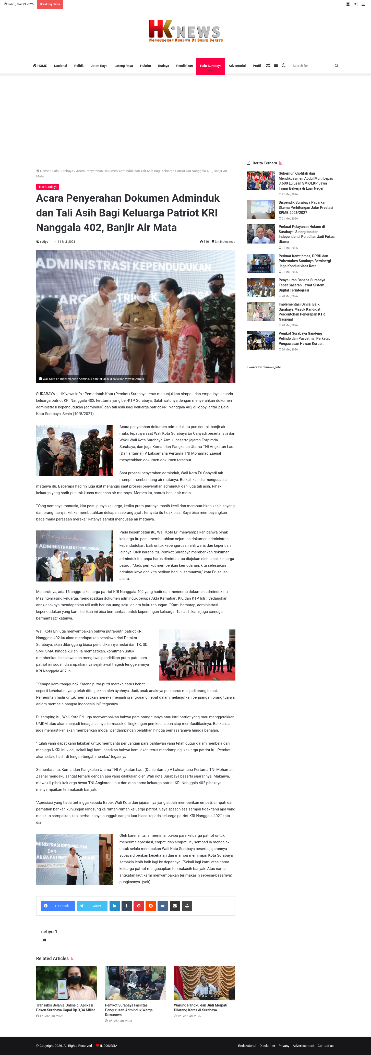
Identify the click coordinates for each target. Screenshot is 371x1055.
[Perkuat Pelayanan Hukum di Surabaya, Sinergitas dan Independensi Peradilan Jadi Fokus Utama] (261, 234)
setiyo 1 (45, 242)
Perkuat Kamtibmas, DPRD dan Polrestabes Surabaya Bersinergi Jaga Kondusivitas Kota (305, 261)
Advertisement (303, 1046)
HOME (40, 66)
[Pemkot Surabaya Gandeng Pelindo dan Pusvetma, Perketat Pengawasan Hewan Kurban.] (261, 340)
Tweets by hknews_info (264, 367)
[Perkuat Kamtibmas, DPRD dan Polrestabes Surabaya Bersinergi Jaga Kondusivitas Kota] (261, 263)
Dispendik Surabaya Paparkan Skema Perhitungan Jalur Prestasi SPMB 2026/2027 (306, 207)
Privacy (284, 1046)
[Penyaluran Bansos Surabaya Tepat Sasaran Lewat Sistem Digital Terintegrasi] (261, 287)
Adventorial (237, 66)
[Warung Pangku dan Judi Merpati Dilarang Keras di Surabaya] (204, 983)
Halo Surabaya (210, 66)
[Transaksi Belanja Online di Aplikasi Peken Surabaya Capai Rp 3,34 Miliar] (67, 983)
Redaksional (247, 1046)
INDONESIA (108, 1046)
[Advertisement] (185, 117)
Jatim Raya (99, 66)
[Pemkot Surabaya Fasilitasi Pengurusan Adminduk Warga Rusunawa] (135, 983)
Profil (257, 66)
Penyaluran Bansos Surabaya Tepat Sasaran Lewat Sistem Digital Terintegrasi (302, 285)
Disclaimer (267, 1046)
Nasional (60, 66)
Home (42, 171)
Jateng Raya (124, 66)
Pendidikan (184, 66)
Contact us (326, 1046)
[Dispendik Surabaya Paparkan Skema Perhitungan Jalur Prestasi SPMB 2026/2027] (261, 209)
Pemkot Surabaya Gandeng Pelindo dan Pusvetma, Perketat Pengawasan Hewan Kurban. (304, 338)
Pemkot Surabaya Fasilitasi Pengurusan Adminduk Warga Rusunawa (128, 1010)
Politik (79, 66)
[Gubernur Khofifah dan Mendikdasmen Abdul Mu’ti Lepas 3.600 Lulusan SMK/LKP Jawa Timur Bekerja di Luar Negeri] (261, 180)
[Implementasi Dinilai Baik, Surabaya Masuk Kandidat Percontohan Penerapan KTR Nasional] (261, 311)
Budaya (163, 66)
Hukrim (145, 66)
